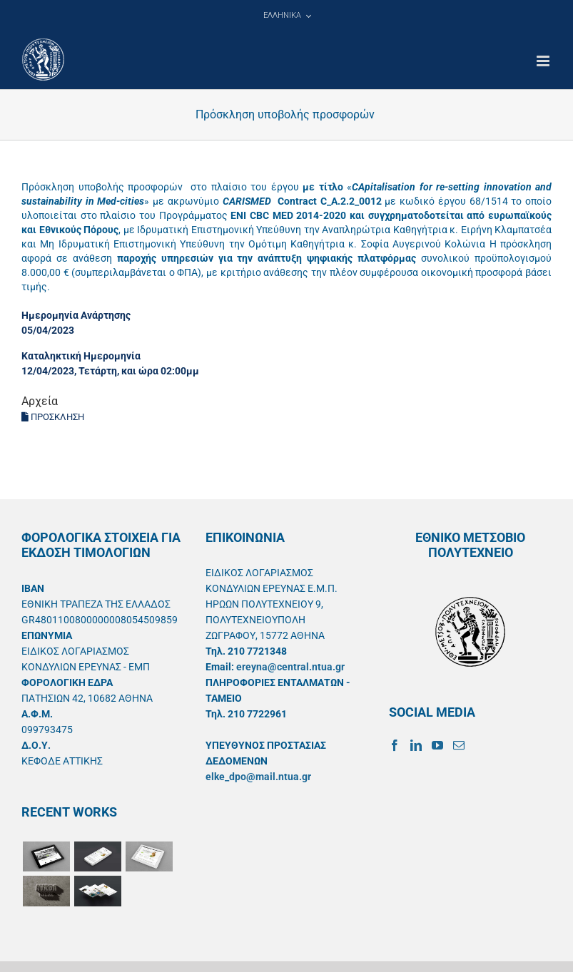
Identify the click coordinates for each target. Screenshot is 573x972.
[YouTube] (437, 745)
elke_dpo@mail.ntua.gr (258, 776)
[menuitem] (287, 15)
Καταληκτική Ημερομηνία (81, 356)
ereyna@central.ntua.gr (290, 666)
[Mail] (459, 745)
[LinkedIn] (416, 745)
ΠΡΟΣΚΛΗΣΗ (52, 416)
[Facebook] (394, 745)
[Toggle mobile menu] (544, 60)
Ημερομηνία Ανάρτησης (76, 315)
